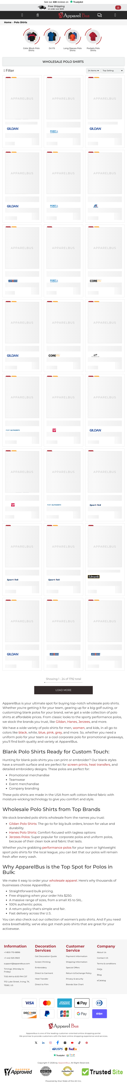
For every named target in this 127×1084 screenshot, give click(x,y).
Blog (99, 975)
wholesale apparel (63, 880)
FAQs (99, 969)
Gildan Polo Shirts (23, 824)
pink (50, 732)
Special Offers (73, 967)
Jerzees (84, 722)
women (79, 728)
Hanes (72, 722)
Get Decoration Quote (46, 956)
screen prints (77, 765)
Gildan (61, 722)
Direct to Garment (44, 973)
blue (42, 732)
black (23, 732)
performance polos (56, 847)
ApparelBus (64, 1062)
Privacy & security (74, 979)
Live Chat (100, 15)
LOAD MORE (63, 690)
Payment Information (76, 956)
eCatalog (101, 980)
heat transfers (99, 765)
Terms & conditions (106, 963)
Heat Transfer (41, 979)
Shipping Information (76, 962)
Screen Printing (42, 962)
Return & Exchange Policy (78, 973)
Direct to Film (42, 984)
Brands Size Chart (75, 984)
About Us (101, 952)
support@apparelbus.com (17, 963)
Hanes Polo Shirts (22, 832)
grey (58, 732)
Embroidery (41, 967)
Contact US (102, 958)
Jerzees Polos (19, 837)
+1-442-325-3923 (12, 958)
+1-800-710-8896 (12, 952)
